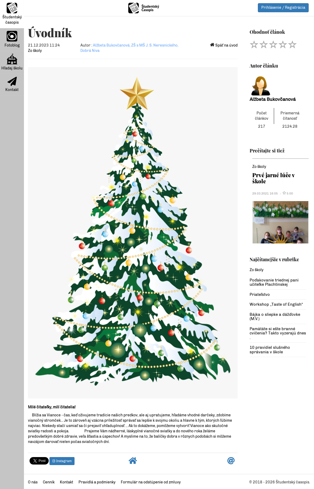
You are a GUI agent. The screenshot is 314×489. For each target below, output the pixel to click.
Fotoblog (12, 39)
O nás (33, 482)
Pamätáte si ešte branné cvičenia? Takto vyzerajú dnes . (278, 333)
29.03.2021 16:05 (265, 193)
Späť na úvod (224, 45)
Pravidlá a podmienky (96, 482)
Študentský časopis (12, 14)
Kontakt (12, 84)
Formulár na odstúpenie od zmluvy (151, 482)
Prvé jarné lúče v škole (273, 177)
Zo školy (35, 50)
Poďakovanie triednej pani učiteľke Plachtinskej (274, 282)
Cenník (49, 482)
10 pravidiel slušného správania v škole (270, 349)
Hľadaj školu (12, 62)
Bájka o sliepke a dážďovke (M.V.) (275, 316)
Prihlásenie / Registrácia (283, 7)
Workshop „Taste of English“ (276, 304)
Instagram (62, 461)
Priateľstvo (260, 294)
